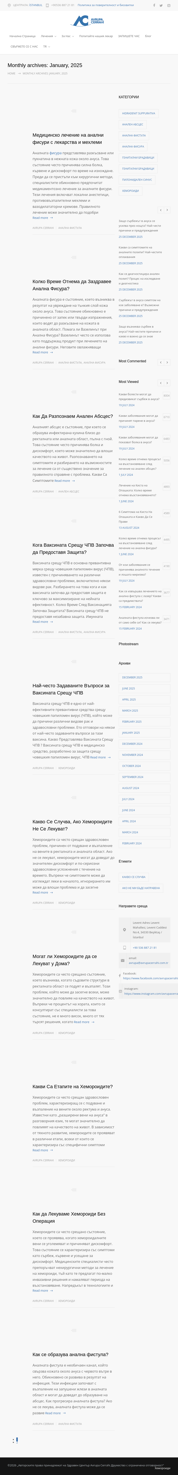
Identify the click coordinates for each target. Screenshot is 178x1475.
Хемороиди (66, 768)
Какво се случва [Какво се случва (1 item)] (133, 877)
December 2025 (132, 677)
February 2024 (132, 843)
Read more (40, 218)
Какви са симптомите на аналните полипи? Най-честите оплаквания (140, 252)
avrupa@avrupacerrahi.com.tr (148, 963)
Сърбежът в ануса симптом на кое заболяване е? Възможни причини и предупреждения (139, 305)
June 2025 (128, 688)
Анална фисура (94, 362)
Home (11, 73)
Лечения (47, 36)
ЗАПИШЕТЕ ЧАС (129, 36)
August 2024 (130, 788)
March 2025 (130, 710)
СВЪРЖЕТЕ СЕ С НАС (24, 46)
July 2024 (128, 799)
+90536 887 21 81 (62, 5)
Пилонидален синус (137, 180)
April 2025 (129, 699)
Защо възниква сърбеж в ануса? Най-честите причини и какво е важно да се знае (140, 331)
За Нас (66, 36)
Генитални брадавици (138, 157)
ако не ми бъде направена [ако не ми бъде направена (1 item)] (141, 888)
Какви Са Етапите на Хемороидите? (73, 1086)
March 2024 (130, 832)
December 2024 (132, 744)
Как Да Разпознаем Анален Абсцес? (73, 416)
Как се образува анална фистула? (70, 1354)
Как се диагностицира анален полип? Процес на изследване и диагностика (139, 278)
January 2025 (131, 733)
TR (45, 46)
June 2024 (128, 810)
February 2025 (132, 722)
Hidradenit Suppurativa (138, 113)
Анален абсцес (68, 491)
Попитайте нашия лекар (96, 36)
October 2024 (131, 766)
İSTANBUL (36, 5)
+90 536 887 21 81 (145, 948)
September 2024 (132, 777)
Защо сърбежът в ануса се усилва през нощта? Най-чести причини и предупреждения (140, 226)
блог (148, 36)
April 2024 (129, 821)
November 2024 (132, 755)
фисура (55, 153)
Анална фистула (70, 228)
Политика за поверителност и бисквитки (106, 5)
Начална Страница (23, 36)
